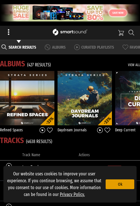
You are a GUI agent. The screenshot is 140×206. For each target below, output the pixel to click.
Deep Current (125, 130)
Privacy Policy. (72, 194)
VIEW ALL (134, 65)
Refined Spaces (11, 130)
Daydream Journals (72, 130)
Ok (120, 184)
